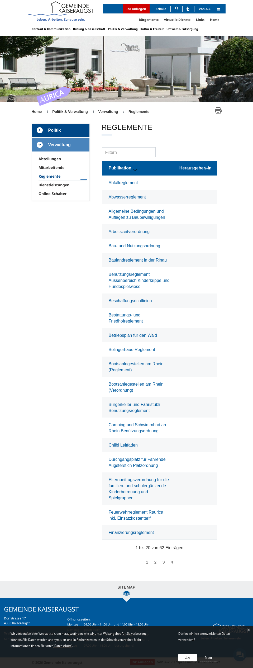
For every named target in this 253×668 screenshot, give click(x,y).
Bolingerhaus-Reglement (132, 349)
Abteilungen (50, 158)
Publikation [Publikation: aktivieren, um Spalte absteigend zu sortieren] (120, 168)
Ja (187, 657)
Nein (209, 657)
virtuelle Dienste (177, 19)
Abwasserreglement (127, 197)
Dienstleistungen (54, 184)
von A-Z (205, 9)
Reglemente (60, 176)
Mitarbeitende (51, 167)
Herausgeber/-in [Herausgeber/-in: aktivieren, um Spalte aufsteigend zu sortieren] (195, 168)
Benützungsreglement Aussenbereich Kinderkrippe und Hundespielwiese (139, 280)
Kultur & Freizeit (152, 29)
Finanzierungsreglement (131, 532)
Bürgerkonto (149, 19)
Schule (161, 9)
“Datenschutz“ (62, 646)
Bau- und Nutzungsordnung (134, 246)
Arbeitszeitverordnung (129, 231)
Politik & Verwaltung (123, 29)
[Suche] (176, 9)
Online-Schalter (52, 193)
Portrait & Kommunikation (51, 29)
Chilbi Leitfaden (123, 445)
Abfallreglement (123, 183)
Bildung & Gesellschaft (89, 29)
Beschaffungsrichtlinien (130, 301)
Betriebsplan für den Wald (133, 335)
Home (214, 19)
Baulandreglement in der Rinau (138, 260)
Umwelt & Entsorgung (182, 29)
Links (200, 19)
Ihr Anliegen (136, 9)
